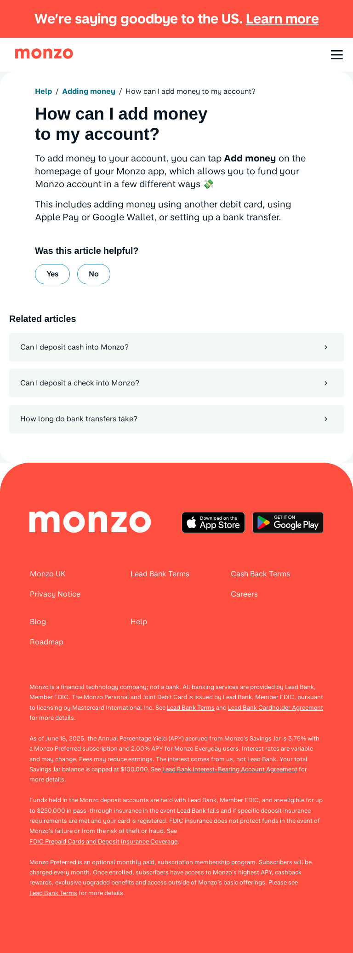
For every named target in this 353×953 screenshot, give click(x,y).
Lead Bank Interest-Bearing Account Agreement (229, 769)
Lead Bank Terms (191, 707)
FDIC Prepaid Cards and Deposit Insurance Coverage (103, 841)
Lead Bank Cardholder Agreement (275, 707)
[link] (44, 53)
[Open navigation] (337, 55)
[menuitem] (90, 522)
